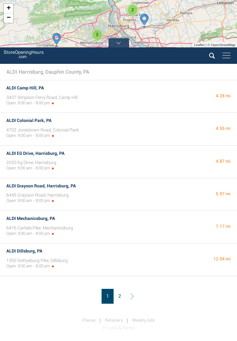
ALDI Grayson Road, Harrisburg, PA (41, 185)
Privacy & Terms (118, 327)
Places (89, 320)
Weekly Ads (143, 320)
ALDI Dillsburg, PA (24, 250)
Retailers (114, 320)
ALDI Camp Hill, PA (25, 87)
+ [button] (9, 8)
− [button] (9, 18)
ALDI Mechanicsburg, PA (30, 218)
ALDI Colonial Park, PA (29, 120)
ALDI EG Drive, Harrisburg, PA (35, 153)
